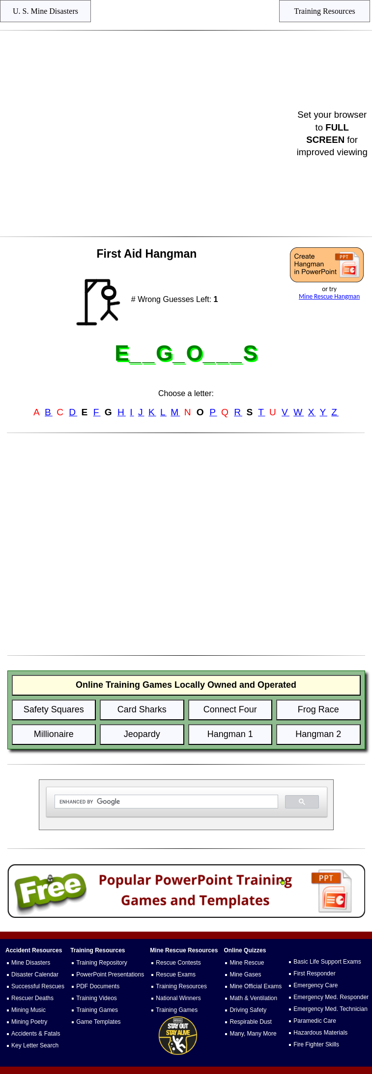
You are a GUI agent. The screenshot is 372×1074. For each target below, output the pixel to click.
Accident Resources (33, 950)
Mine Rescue (246, 962)
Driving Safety (247, 1010)
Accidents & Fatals (35, 1033)
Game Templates (98, 1021)
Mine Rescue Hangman (329, 296)
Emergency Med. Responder (331, 997)
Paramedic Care (314, 1020)
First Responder (314, 973)
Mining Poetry (29, 1021)
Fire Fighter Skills (316, 1044)
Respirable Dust (250, 1021)
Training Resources (181, 986)
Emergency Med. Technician (330, 1009)
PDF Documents (97, 986)
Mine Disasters (30, 962)
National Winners (178, 998)
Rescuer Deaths (32, 998)
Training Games (97, 1010)
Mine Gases (245, 974)
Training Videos (96, 998)
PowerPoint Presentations (110, 974)
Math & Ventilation (253, 998)
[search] (165, 802)
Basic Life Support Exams (327, 961)
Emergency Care (315, 985)
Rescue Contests (178, 962)
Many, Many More (252, 1033)
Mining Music (28, 1010)
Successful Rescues (37, 986)
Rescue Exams (176, 974)
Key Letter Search (34, 1045)
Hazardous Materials (320, 1032)
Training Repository (101, 962)
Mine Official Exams (255, 986)
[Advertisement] (150, 133)
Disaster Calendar (34, 974)
